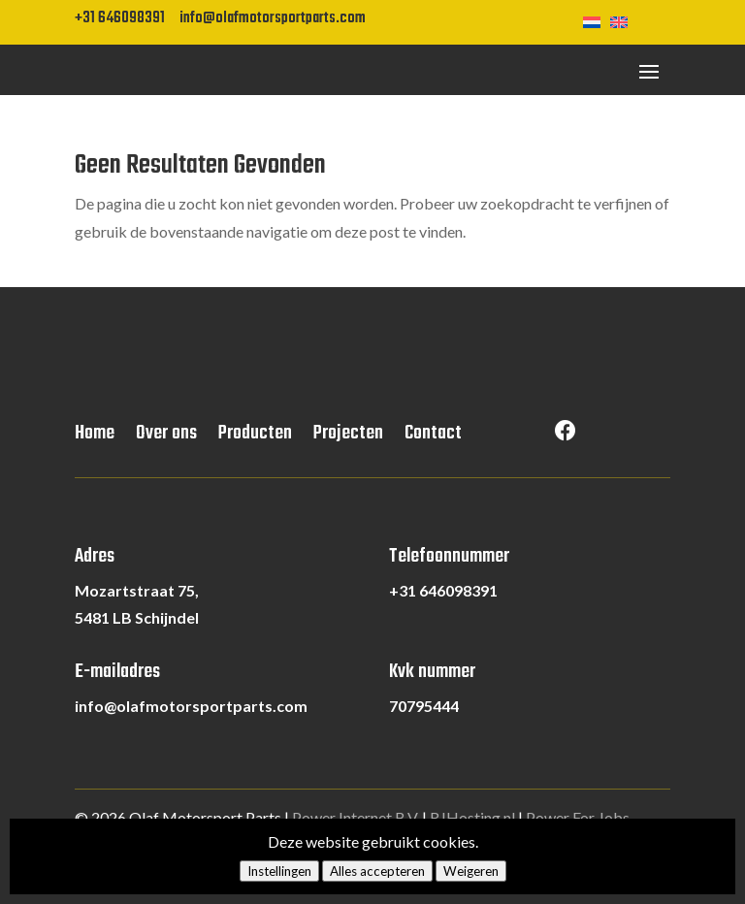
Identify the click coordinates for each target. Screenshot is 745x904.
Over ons (166, 437)
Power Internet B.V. (355, 817)
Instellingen (279, 871)
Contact (433, 437)
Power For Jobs (578, 817)
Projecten (348, 437)
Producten (255, 437)
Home (94, 437)
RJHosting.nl (472, 817)
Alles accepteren (377, 871)
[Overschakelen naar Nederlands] (596, 20)
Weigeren (471, 871)
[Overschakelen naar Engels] (623, 20)
